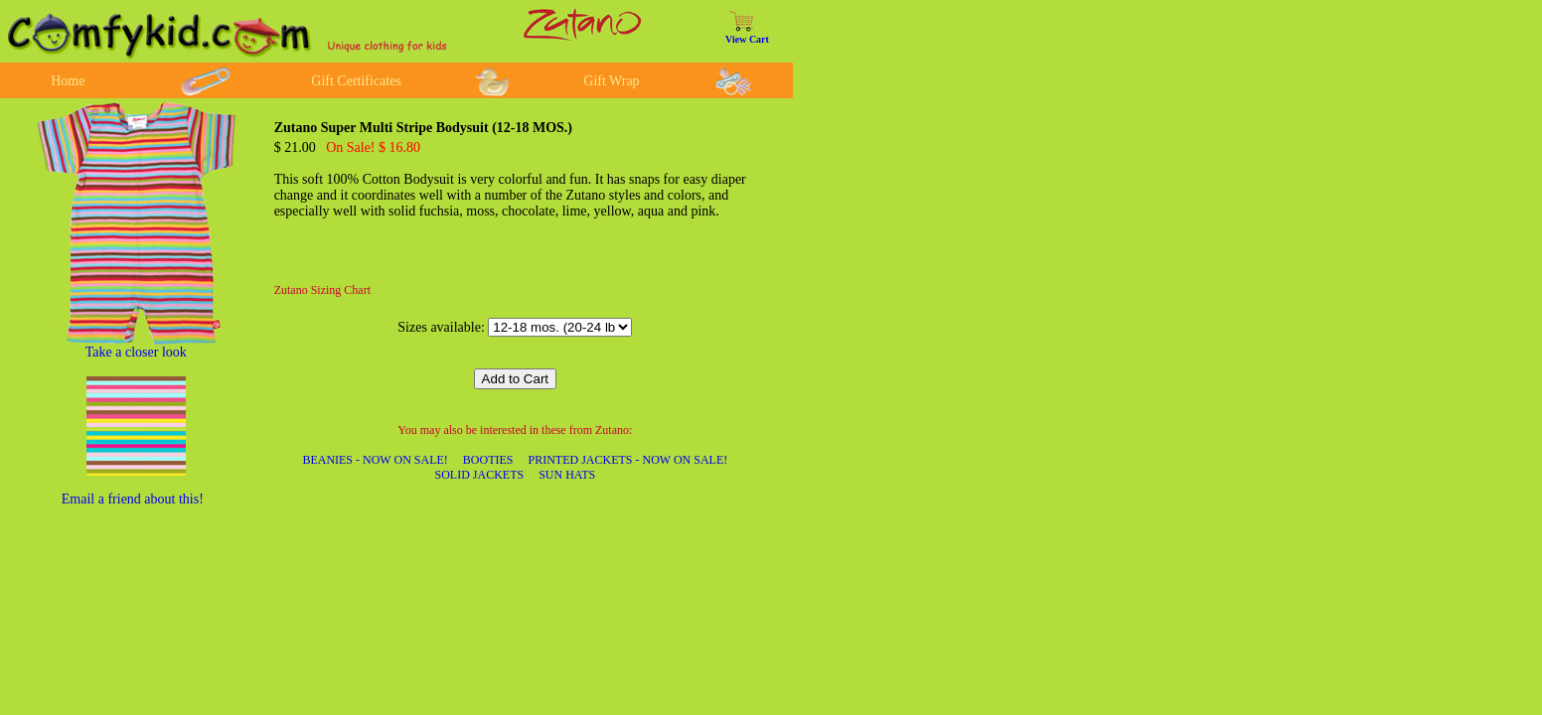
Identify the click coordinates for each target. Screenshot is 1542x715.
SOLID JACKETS (479, 475)
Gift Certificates (356, 80)
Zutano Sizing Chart (322, 290)
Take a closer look (136, 352)
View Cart (747, 39)
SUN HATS (567, 475)
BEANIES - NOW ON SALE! (374, 460)
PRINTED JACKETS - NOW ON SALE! (627, 460)
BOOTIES (488, 460)
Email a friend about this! (133, 499)
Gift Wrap (611, 80)
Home (67, 80)
